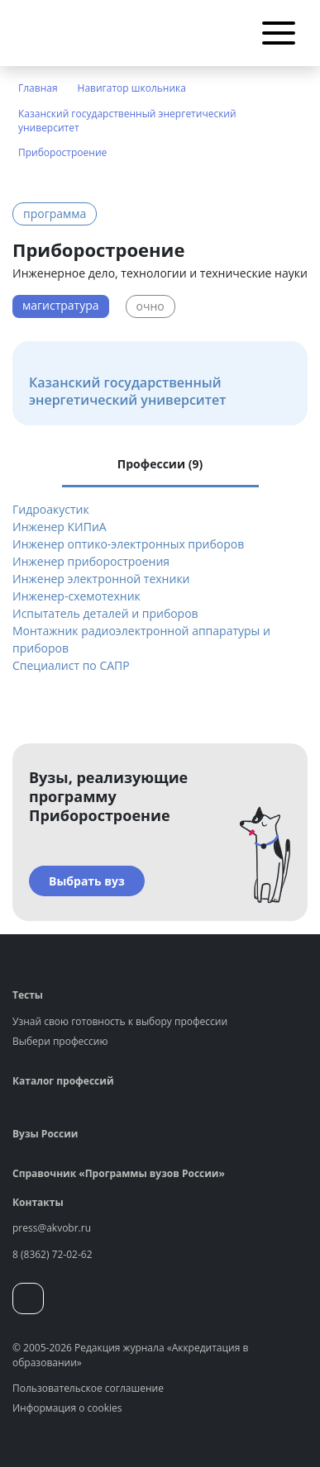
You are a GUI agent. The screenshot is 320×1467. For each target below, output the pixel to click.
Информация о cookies (67, 1408)
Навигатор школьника (132, 88)
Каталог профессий (63, 1081)
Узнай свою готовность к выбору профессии (119, 1021)
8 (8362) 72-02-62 (52, 1254)
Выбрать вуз (87, 881)
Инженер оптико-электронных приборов (128, 544)
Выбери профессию (59, 1041)
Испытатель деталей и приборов (105, 613)
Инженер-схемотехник (76, 596)
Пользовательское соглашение (88, 1388)
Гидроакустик (50, 509)
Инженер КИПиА (59, 526)
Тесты (27, 995)
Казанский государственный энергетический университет (127, 121)
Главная (38, 88)
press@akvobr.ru (51, 1228)
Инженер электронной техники (101, 578)
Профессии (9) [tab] (160, 464)
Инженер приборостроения (91, 561)
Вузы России (45, 1134)
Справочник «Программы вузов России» (118, 1173)
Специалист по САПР (71, 665)
